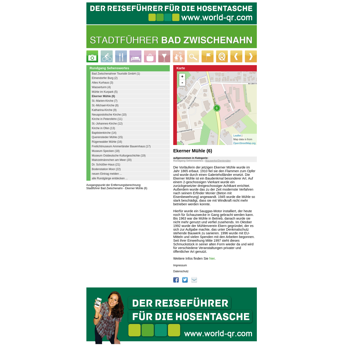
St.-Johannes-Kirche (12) (107, 123)
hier (211, 258)
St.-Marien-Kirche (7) (104, 100)
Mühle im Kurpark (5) (105, 91)
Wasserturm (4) (101, 87)
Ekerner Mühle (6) (103, 96)
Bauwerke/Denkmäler (218, 160)
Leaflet (237, 135)
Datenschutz (181, 271)
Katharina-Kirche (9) (104, 110)
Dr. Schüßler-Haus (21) (106, 164)
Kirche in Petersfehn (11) (107, 119)
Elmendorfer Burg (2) (105, 78)
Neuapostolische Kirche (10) (109, 114)
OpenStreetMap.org (244, 143)
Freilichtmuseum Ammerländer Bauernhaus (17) (121, 146)
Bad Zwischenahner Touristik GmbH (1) (116, 73)
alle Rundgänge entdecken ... (110, 178)
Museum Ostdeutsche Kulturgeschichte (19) (119, 155)
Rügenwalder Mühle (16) (107, 141)
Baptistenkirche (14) (104, 132)
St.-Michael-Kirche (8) (105, 105)
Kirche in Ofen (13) (103, 128)
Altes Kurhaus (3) (102, 82)
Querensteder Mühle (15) (107, 137)
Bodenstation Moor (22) (106, 169)
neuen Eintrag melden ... (107, 173)
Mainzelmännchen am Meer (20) (112, 160)
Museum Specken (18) (106, 151)
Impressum (180, 265)
